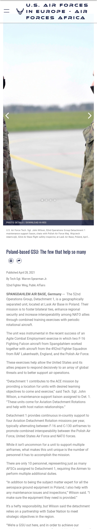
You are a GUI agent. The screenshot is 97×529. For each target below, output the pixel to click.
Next (89, 116)
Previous (7, 116)
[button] (7, 11)
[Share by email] (19, 260)
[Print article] (11, 260)
